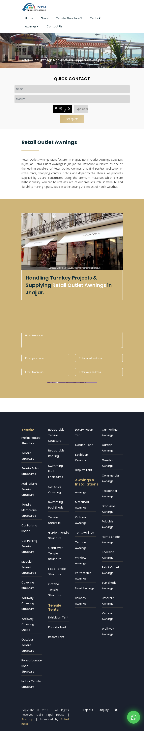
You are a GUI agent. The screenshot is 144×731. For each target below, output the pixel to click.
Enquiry (104, 710)
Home (29, 18)
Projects (87, 710)
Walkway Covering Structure (28, 603)
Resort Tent (56, 637)
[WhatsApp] (133, 718)
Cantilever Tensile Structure (55, 553)
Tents (95, 18)
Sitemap (27, 719)
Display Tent (83, 470)
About (45, 18)
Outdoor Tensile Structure (28, 645)
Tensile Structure (69, 18)
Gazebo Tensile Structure (54, 589)
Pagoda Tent (57, 627)
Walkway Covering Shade (27, 624)
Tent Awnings (84, 533)
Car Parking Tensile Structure (29, 546)
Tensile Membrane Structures (29, 510)
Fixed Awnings (84, 588)
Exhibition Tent (58, 617)
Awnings (32, 26)
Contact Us (54, 26)
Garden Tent (84, 445)
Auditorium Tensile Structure (29, 489)
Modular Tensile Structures (28, 567)
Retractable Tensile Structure (56, 435)
